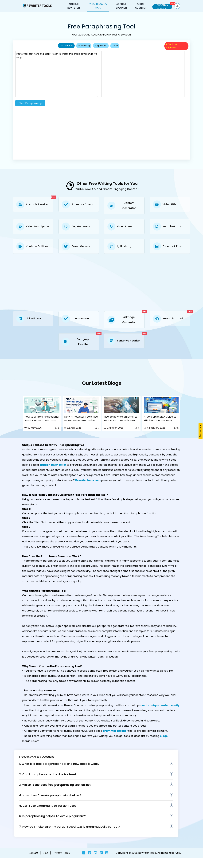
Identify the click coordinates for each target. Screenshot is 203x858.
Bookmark (200, 431)
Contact (33, 852)
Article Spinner (121, 6)
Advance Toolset (162, 6)
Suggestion (101, 45)
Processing (84, 45)
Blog (45, 852)
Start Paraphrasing (30, 103)
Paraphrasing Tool (98, 5)
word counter (140, 6)
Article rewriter (73, 6)
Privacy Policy (61, 852)
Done (115, 45)
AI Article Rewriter (171, 46)
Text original (66, 45)
